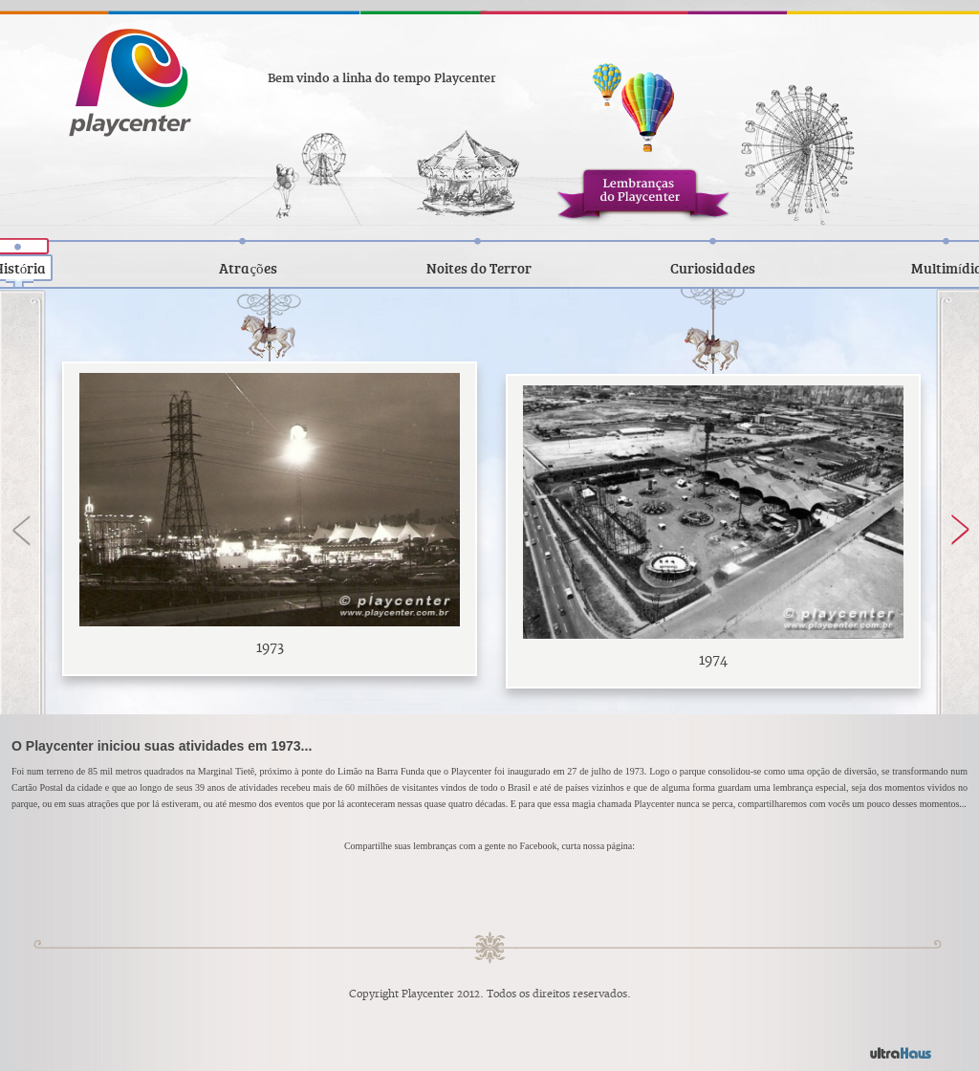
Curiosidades (712, 267)
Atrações (247, 267)
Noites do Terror (479, 267)
